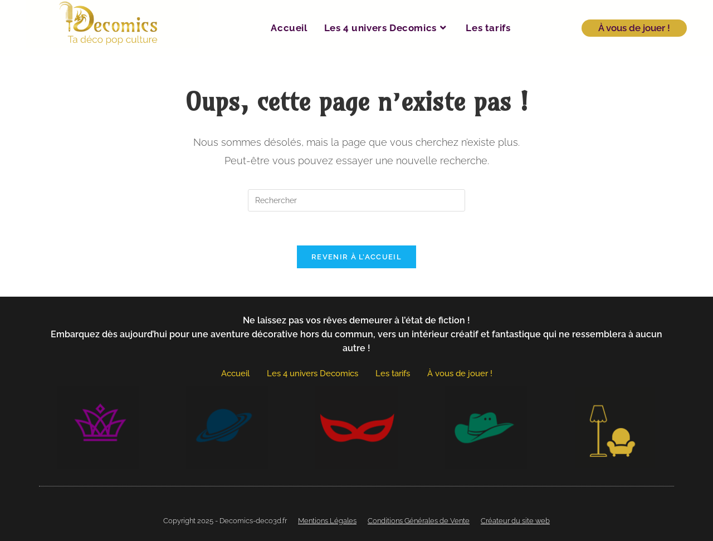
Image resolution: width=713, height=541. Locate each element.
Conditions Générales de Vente (419, 521)
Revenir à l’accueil (356, 257)
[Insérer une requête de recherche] (356, 200)
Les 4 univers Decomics (312, 373)
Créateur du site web (515, 521)
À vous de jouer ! (459, 373)
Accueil (235, 373)
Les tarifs (392, 373)
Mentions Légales (327, 521)
